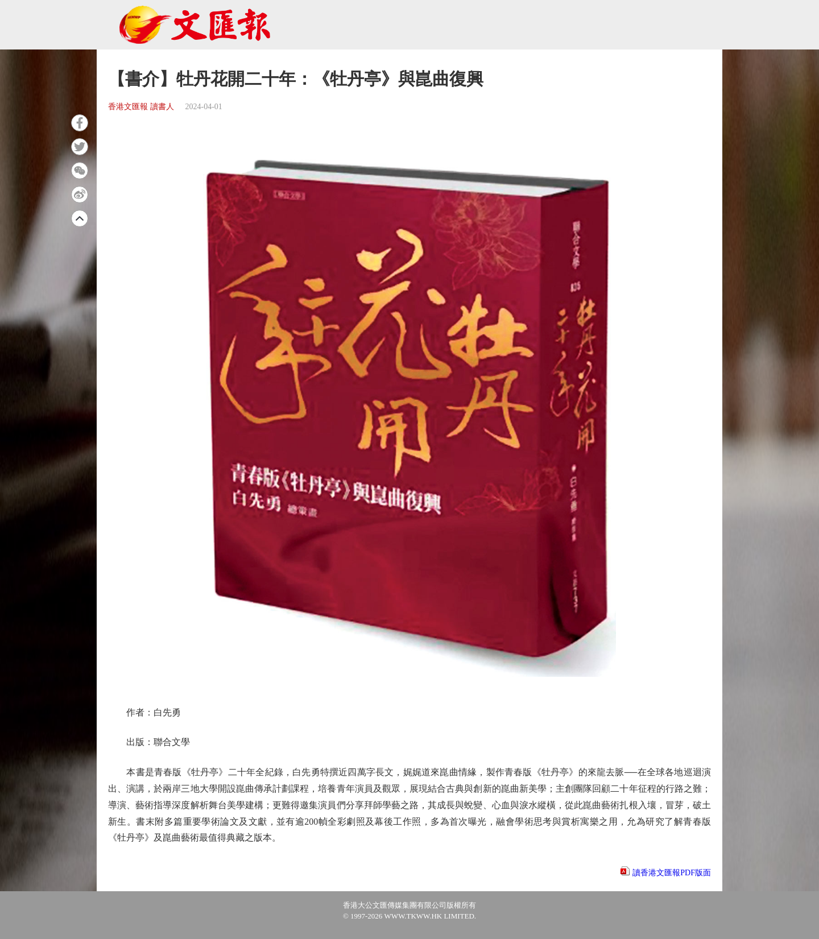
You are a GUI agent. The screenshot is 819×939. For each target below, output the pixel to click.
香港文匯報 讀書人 (141, 106)
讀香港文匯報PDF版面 (671, 872)
